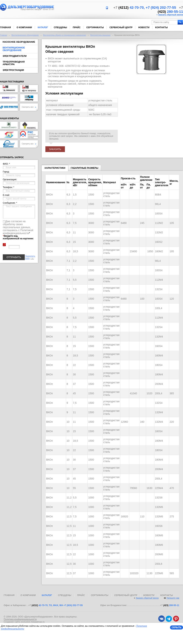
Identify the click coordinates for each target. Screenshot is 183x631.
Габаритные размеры (84, 168)
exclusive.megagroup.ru (32, 622)
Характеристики (55, 169)
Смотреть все (29, 107)
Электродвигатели (15, 56)
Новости (143, 27)
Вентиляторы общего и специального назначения (64, 35)
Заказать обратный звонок (170, 15)
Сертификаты (95, 27)
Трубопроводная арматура (14, 63)
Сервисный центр (121, 27)
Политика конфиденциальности (20, 619)
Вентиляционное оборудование (25, 35)
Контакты (161, 27)
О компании (24, 27)
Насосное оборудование (19, 42)
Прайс (77, 27)
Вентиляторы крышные (100, 35)
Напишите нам (173, 598)
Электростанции (13, 70)
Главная (5, 27)
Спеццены (60, 27)
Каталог (43, 27)
